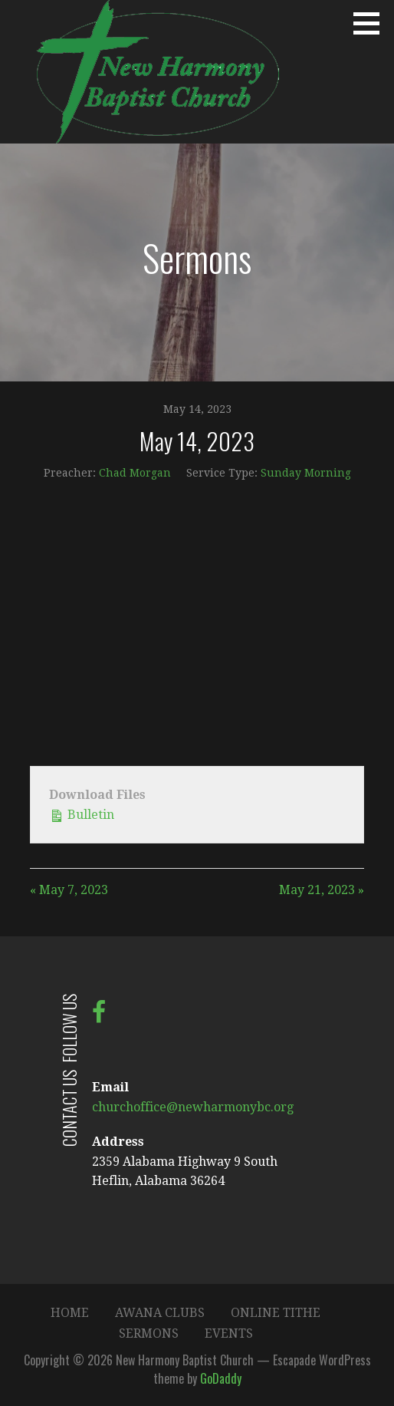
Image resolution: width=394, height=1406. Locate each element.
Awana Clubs (160, 1312)
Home (70, 1312)
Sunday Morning (306, 473)
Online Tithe (275, 1312)
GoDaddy (220, 1378)
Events (229, 1333)
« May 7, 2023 (69, 890)
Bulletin (81, 813)
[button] (372, 23)
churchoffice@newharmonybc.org (193, 1107)
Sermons (149, 1333)
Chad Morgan (135, 473)
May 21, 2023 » (321, 890)
